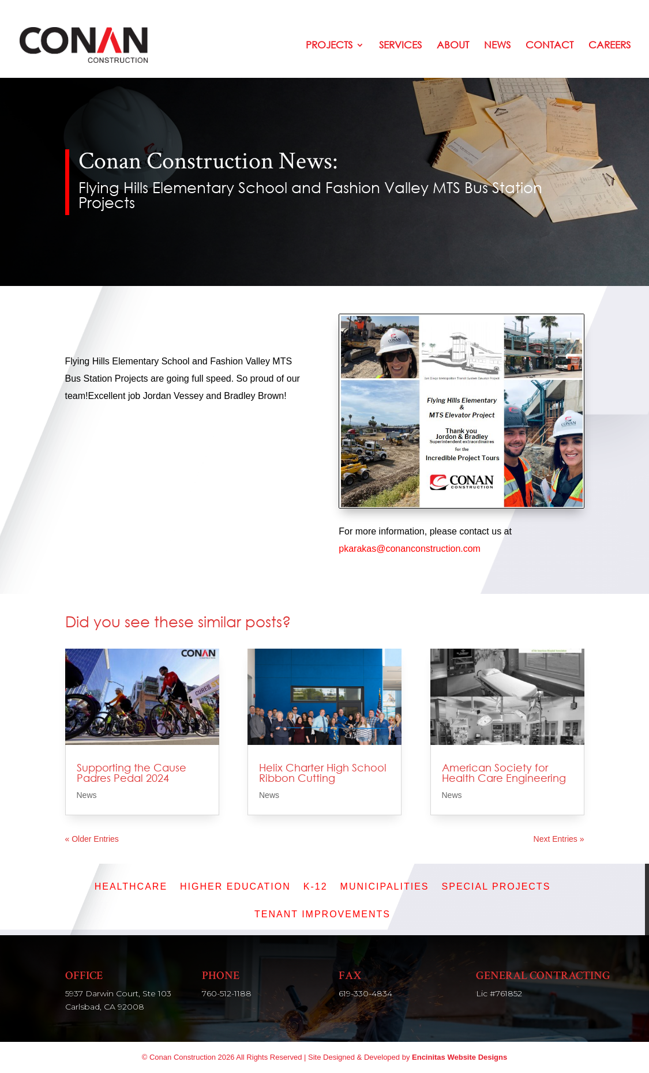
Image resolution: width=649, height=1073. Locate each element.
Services (400, 46)
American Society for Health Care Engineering (504, 772)
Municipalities (384, 887)
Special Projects (496, 887)
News (497, 46)
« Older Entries (92, 839)
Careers (609, 46)
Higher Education (235, 887)
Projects (329, 46)
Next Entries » (559, 839)
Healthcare (131, 887)
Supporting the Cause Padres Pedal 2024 (131, 772)
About (453, 46)
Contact (549, 46)
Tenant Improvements (322, 914)
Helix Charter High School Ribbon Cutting (323, 772)
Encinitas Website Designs (459, 1057)
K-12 (315, 887)
